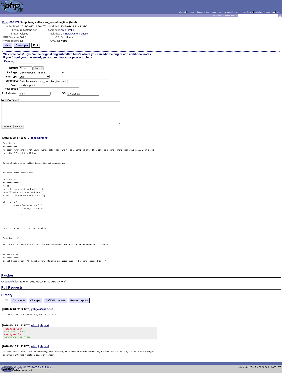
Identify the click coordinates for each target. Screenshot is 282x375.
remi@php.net (39, 137)
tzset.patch (7, 281)
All (6, 300)
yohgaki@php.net (42, 309)
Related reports (79, 300)
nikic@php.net (40, 325)
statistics (258, 12)
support (191, 12)
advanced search (231, 12)
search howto (247, 12)
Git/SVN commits (55, 300)
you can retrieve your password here (67, 57)
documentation (203, 12)
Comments (19, 300)
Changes (35, 300)
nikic (63, 30)
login (279, 12)
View (8, 45)
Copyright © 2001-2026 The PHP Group (33, 369)
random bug (269, 12)
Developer (22, 45)
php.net (182, 12)
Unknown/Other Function (75, 33)
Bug (5, 22)
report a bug (217, 12)
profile (70, 30)
